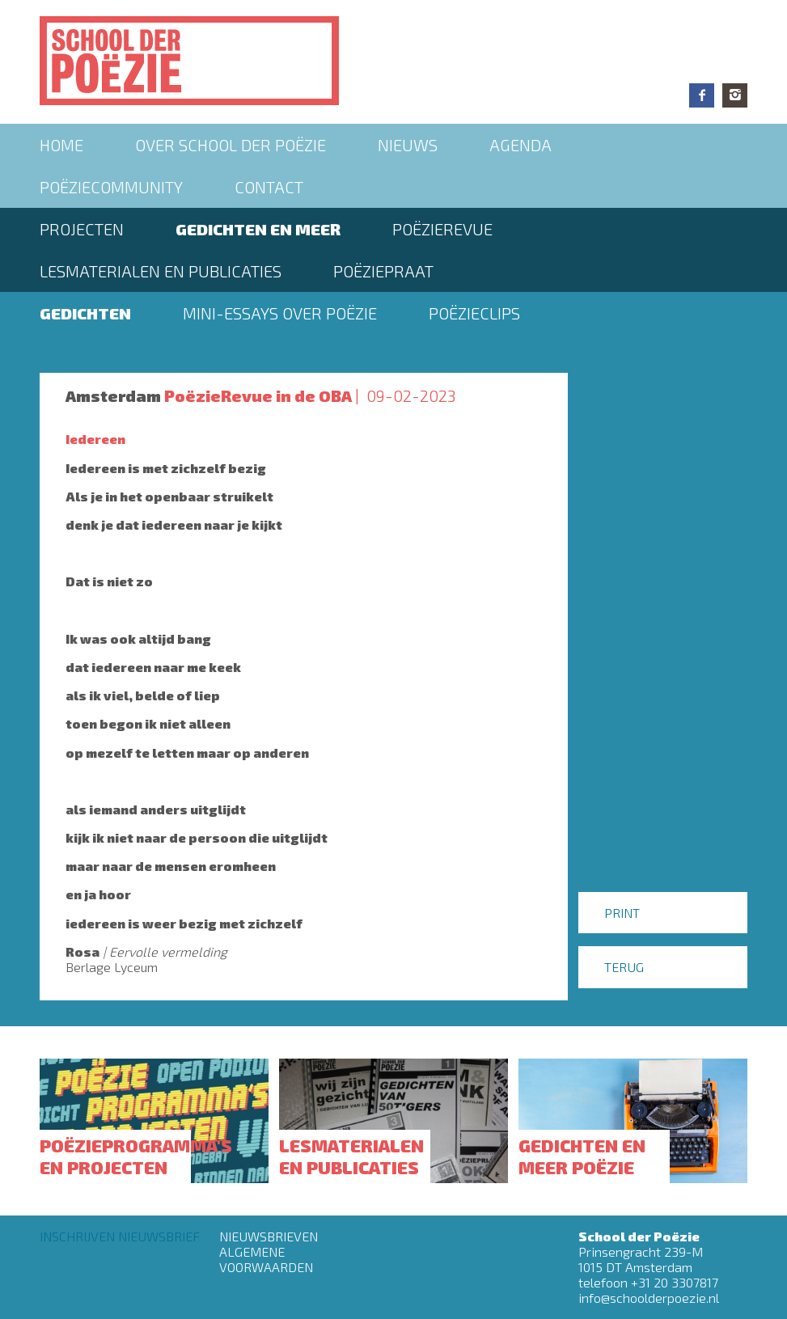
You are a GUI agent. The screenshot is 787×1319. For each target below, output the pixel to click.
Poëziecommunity (111, 187)
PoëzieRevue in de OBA (258, 395)
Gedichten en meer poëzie (581, 1156)
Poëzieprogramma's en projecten (136, 1156)
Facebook (701, 95)
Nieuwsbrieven (268, 1236)
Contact (269, 187)
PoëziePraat (383, 271)
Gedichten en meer (258, 229)
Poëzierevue (442, 229)
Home (61, 144)
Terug (624, 966)
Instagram (734, 95)
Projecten (82, 229)
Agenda (520, 144)
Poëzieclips (474, 313)
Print (622, 912)
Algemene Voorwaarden (266, 1259)
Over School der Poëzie (230, 144)
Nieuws (408, 144)
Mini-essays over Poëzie (280, 313)
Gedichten (85, 313)
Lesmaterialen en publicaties (160, 271)
